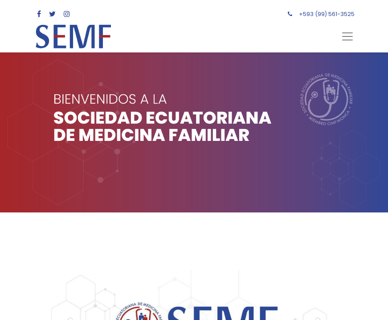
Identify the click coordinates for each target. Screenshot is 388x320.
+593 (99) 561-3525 (327, 14)
